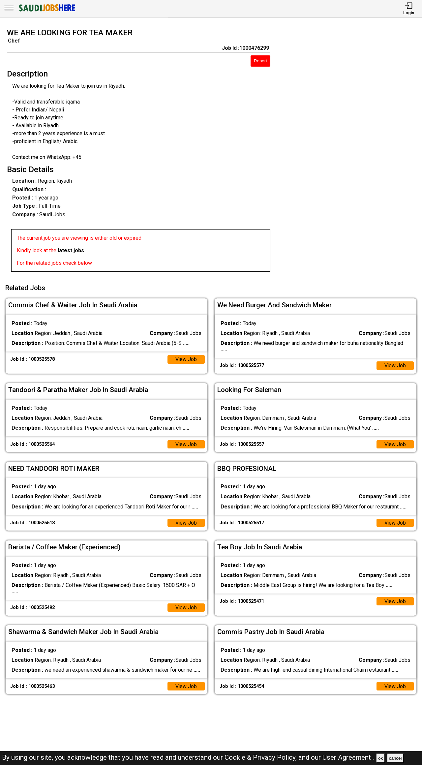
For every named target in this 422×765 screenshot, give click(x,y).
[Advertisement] (351, 152)
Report (260, 60)
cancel (395, 758)
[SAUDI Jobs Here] (46, 11)
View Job (186, 358)
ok (380, 758)
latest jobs (71, 250)
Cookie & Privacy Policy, (261, 757)
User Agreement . (348, 757)
